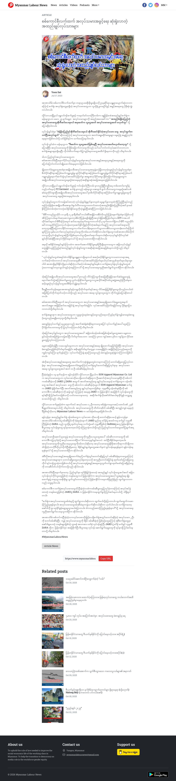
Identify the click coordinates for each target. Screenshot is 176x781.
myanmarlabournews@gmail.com (82, 754)
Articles (63, 4)
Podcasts (85, 4)
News (54, 4)
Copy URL (105, 558)
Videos (73, 4)
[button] (95, 5)
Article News (51, 545)
